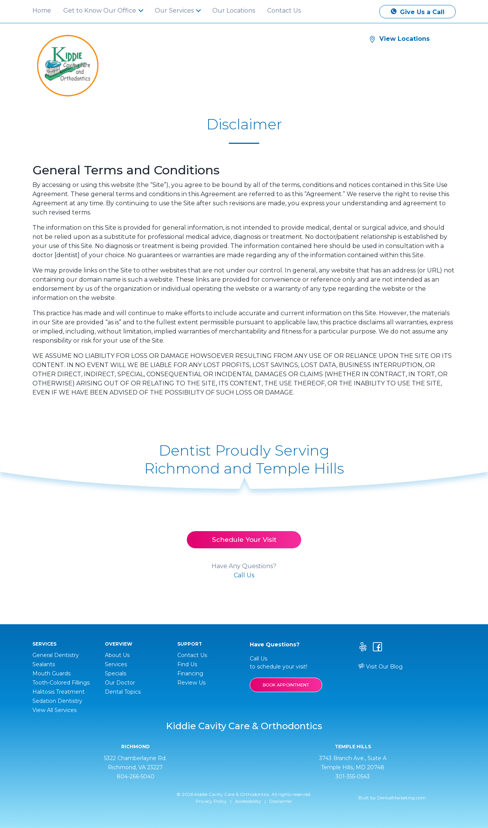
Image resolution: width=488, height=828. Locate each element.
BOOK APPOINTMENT (286, 685)
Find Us (187, 664)
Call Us (244, 575)
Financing (190, 673)
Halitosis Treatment (58, 691)
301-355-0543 (353, 776)
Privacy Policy (211, 801)
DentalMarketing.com (401, 798)
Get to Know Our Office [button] (100, 10)
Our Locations (233, 10)
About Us (117, 655)
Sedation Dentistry (57, 701)
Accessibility (248, 801)
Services (116, 664)
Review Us (191, 682)
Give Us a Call (418, 12)
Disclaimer (280, 801)
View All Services (54, 710)
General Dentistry (55, 655)
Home (41, 10)
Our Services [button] (175, 10)
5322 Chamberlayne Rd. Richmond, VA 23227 (135, 763)
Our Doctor (120, 682)
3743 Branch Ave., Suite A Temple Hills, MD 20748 (353, 763)
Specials (115, 673)
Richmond (135, 746)
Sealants (43, 664)
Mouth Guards (51, 673)
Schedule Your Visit (244, 539)
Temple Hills (353, 746)
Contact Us (284, 10)
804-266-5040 (135, 776)
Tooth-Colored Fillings (61, 682)
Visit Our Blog (380, 666)
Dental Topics (123, 691)
